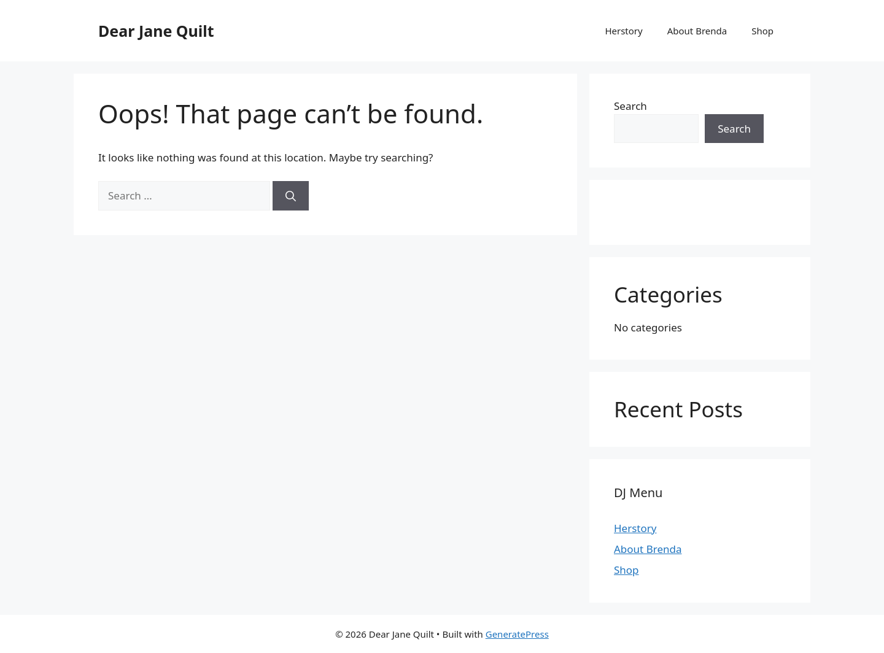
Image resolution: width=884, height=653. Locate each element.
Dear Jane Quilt (156, 30)
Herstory (623, 31)
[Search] (291, 196)
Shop (762, 31)
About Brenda (697, 31)
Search (630, 106)
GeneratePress (517, 634)
